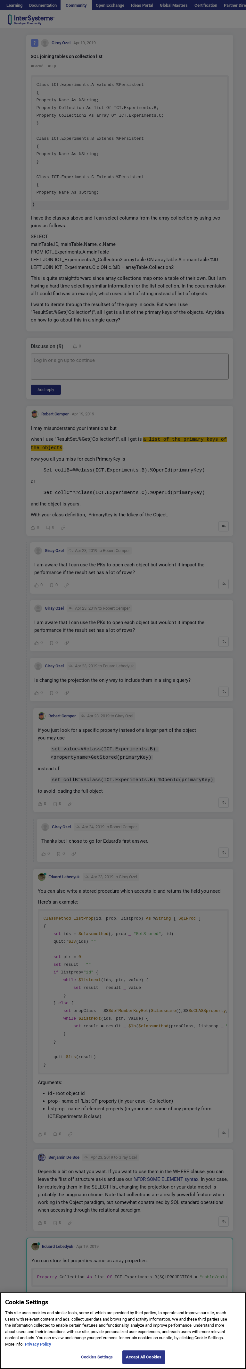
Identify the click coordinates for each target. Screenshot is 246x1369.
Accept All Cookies (143, 1357)
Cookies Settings (97, 1357)
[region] (123, 1330)
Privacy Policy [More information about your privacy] (38, 1344)
